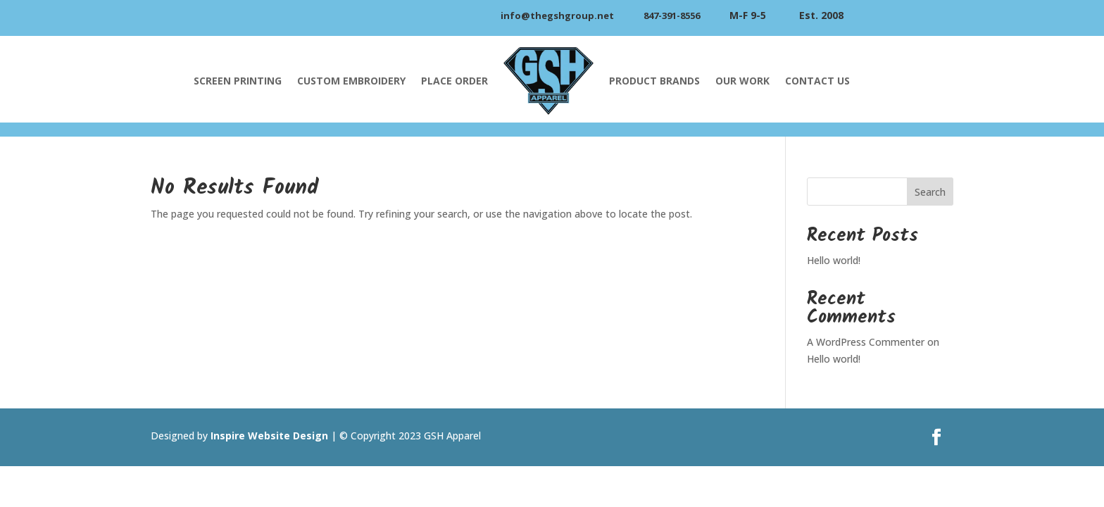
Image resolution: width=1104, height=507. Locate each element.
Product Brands (654, 80)
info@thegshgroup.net (557, 15)
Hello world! (833, 260)
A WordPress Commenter (865, 342)
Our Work (742, 80)
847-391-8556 (672, 15)
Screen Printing (238, 80)
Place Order (454, 80)
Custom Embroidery (351, 80)
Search (930, 192)
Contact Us (817, 80)
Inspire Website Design (269, 435)
